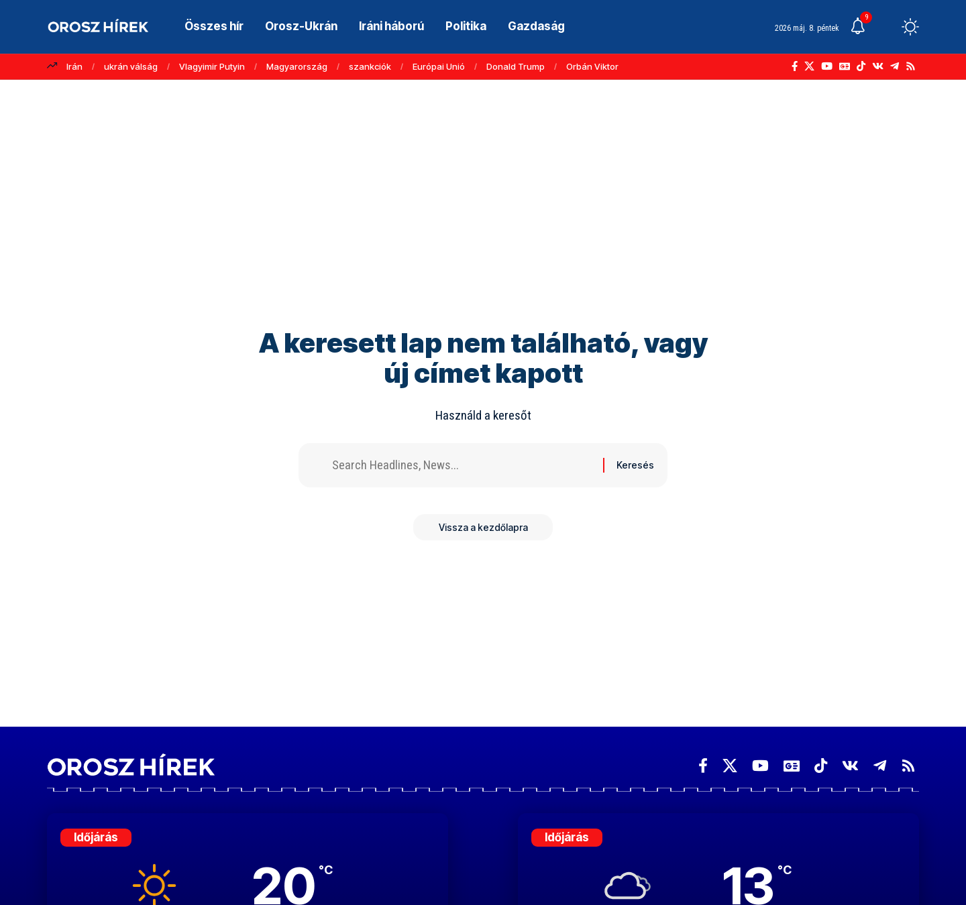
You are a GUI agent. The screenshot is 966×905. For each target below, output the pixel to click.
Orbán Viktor (592, 66)
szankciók (370, 66)
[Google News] (844, 66)
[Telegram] (894, 66)
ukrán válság (131, 66)
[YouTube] (827, 66)
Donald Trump (515, 66)
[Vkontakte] (878, 66)
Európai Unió (439, 66)
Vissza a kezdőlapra (483, 529)
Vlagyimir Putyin (212, 66)
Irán (74, 66)
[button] (885, 27)
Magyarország (296, 66)
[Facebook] (794, 66)
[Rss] (910, 66)
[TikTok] (861, 66)
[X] (809, 66)
